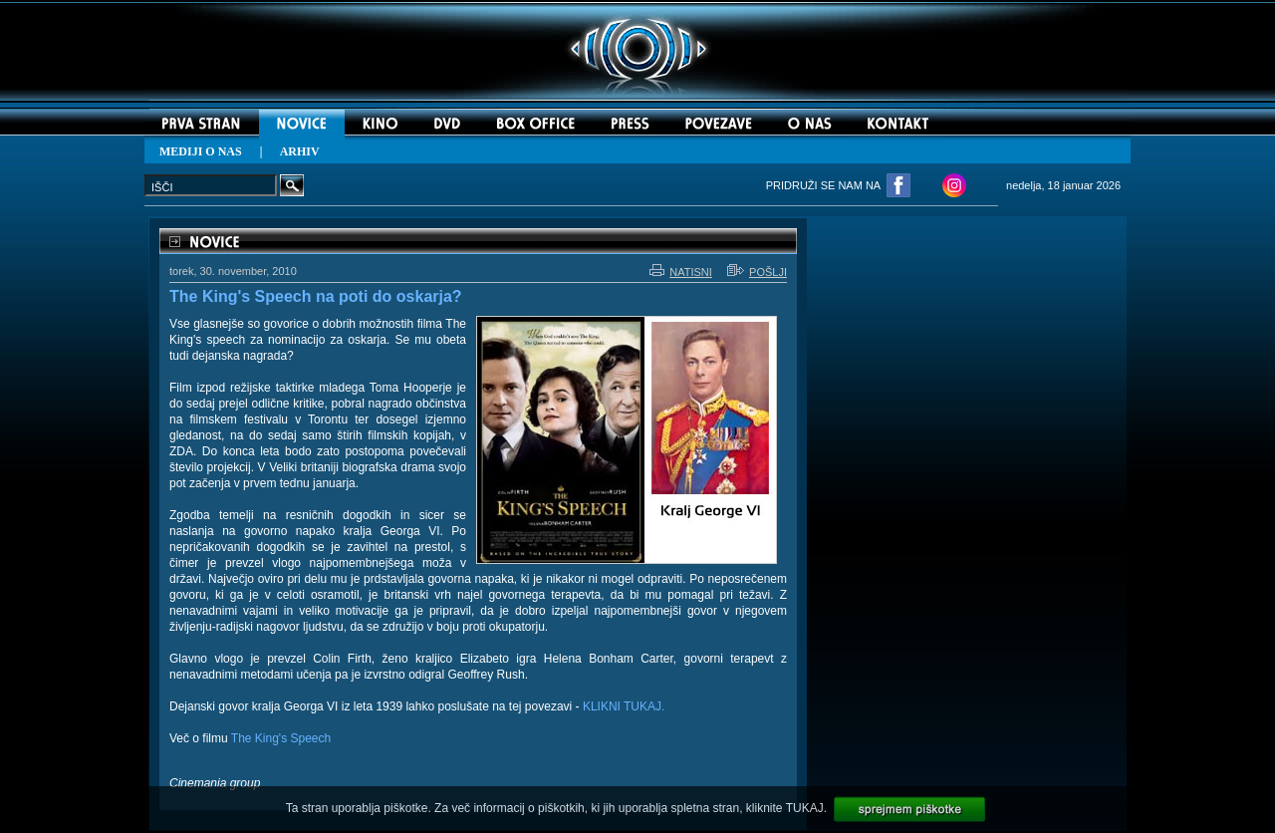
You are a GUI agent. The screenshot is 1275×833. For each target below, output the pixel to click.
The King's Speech (281, 738)
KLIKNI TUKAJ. (623, 706)
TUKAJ (805, 808)
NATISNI (680, 272)
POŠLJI (757, 272)
